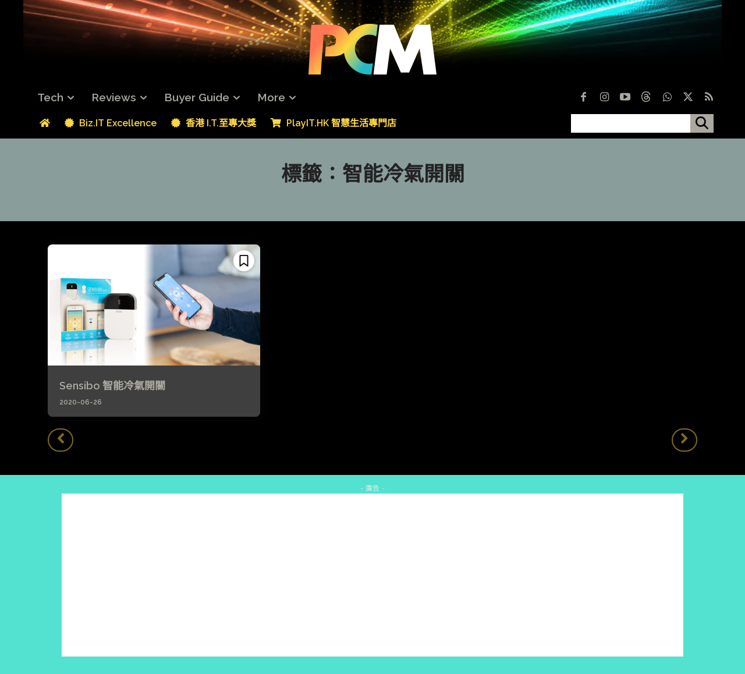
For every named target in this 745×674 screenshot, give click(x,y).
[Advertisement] (372, 575)
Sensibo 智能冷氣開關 (112, 385)
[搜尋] (702, 123)
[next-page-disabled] (684, 440)
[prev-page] (60, 440)
